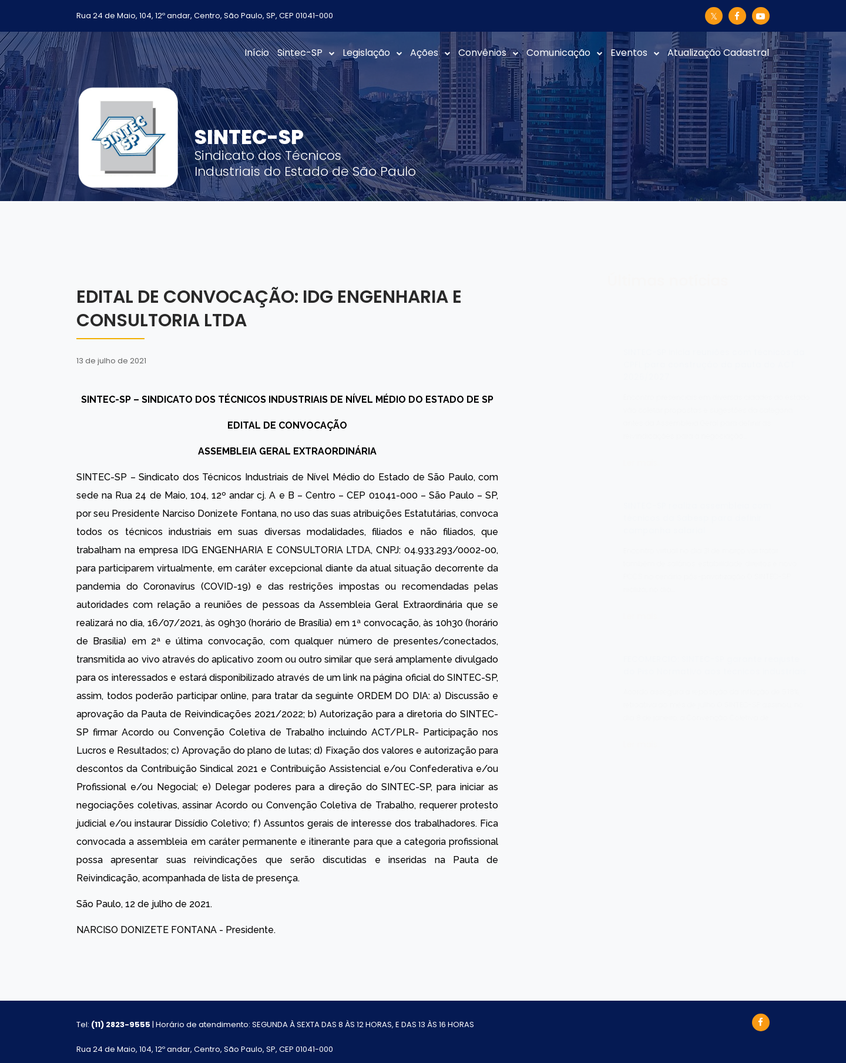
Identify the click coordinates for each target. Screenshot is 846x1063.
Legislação (366, 52)
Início (256, 52)
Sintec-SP (300, 52)
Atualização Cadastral (718, 52)
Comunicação (558, 52)
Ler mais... (585, 463)
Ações (424, 52)
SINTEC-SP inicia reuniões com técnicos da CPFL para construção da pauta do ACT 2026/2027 (656, 364)
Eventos (628, 52)
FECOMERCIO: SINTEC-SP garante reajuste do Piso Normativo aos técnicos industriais (656, 665)
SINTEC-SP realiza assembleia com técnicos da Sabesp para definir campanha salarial (639, 518)
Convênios (482, 52)
